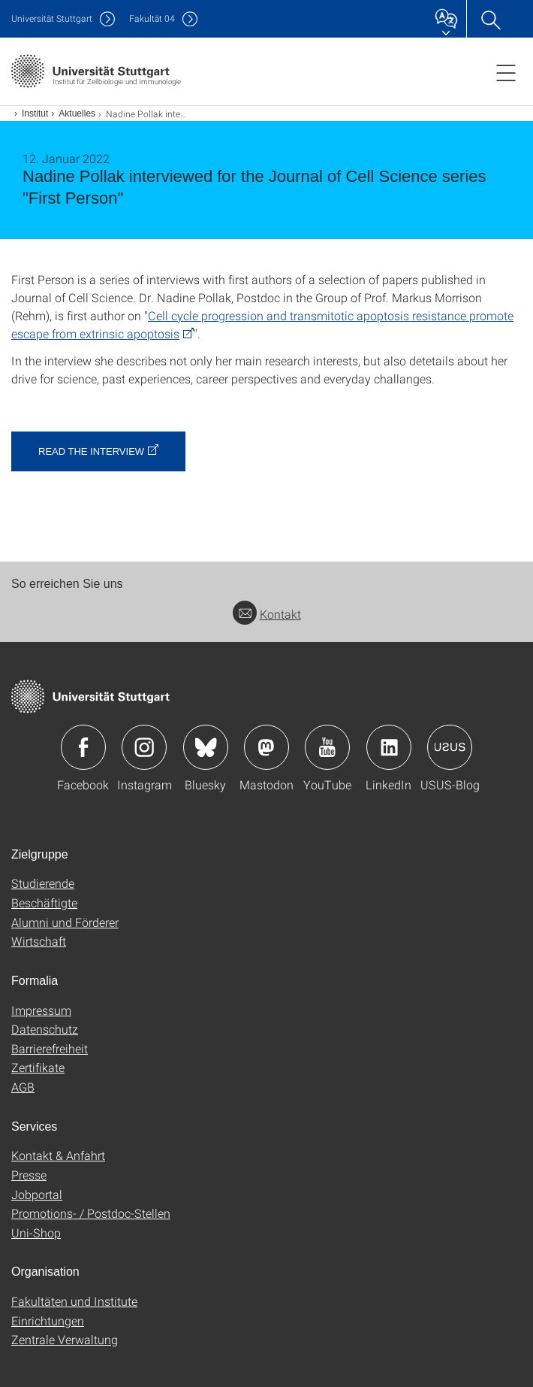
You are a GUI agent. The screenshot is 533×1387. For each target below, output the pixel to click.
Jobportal (36, 1194)
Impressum (41, 1010)
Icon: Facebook (83, 747)
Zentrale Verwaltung (64, 1339)
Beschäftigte (44, 902)
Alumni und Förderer (65, 922)
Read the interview (91, 451)
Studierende (42, 883)
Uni (51, 18)
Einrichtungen (47, 1320)
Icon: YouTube (327, 747)
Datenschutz (44, 1029)
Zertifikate (38, 1067)
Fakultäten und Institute (74, 1301)
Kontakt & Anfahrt (58, 1155)
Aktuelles (77, 113)
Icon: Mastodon (266, 747)
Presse (29, 1175)
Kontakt (267, 614)
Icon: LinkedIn (388, 747)
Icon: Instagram (144, 747)
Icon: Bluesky (205, 747)
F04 (152, 18)
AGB (23, 1087)
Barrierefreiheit (49, 1048)
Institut (35, 113)
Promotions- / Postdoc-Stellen (90, 1213)
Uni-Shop (36, 1232)
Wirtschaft (38, 941)
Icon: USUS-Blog (449, 747)
